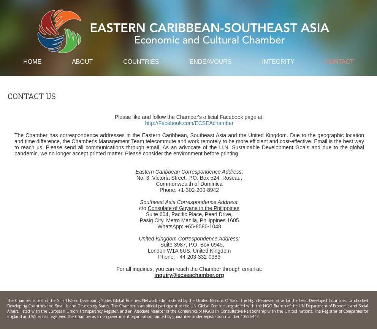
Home (32, 62)
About (82, 62)
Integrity (278, 62)
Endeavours (211, 62)
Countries (141, 62)
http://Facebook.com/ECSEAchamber (189, 123)
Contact (339, 62)
